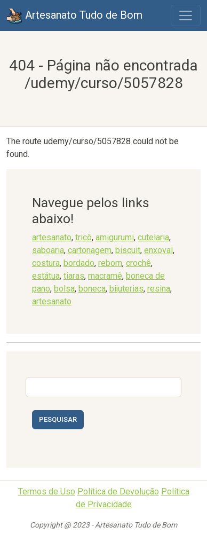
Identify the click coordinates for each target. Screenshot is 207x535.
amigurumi (114, 237)
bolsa (64, 289)
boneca (92, 289)
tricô (83, 237)
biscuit (127, 250)
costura (46, 263)
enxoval (158, 250)
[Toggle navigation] (186, 15)
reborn (110, 263)
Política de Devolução (118, 491)
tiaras (73, 276)
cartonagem (90, 250)
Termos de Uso (46, 491)
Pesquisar (58, 419)
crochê (138, 263)
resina (158, 289)
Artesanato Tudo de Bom (74, 16)
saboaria (48, 250)
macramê (105, 276)
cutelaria (153, 237)
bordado (78, 263)
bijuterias (126, 289)
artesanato (51, 237)
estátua (46, 276)
